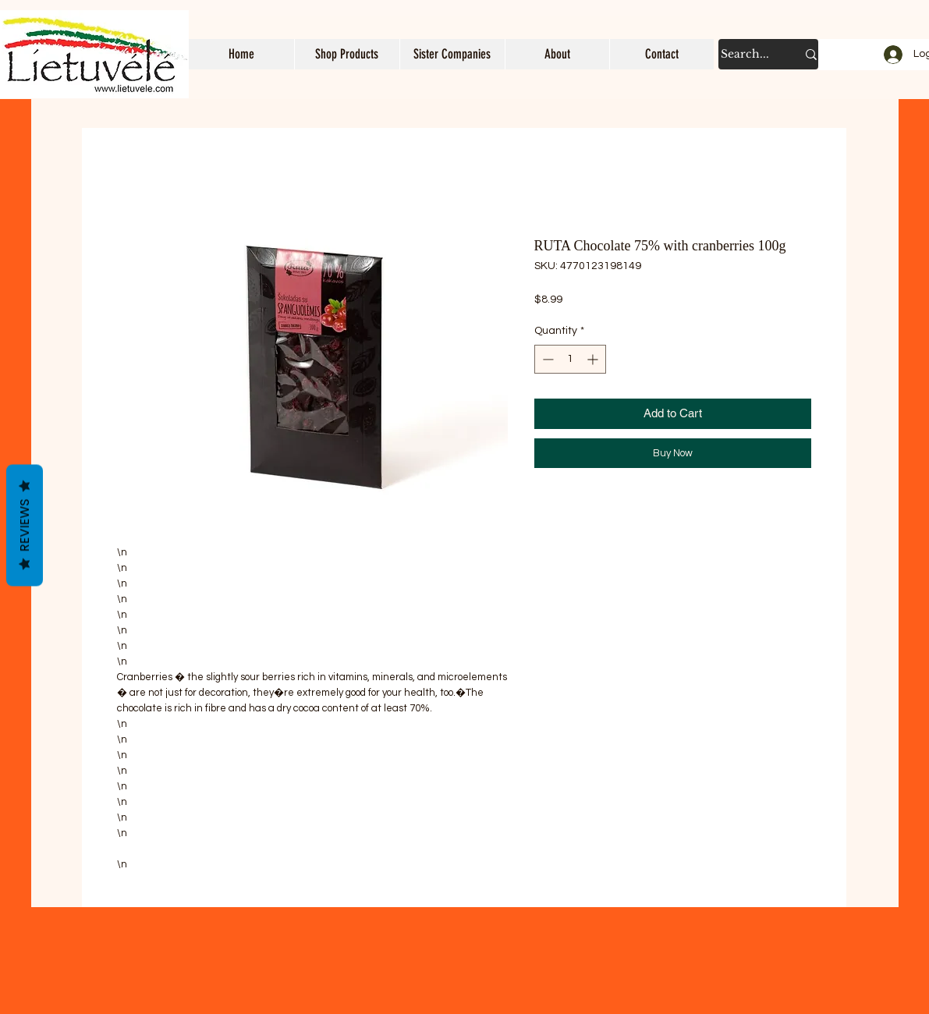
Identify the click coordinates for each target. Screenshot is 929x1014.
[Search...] (747, 54)
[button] (346, 54)
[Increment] (594, 359)
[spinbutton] (570, 359)
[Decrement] (546, 359)
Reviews (25, 525)
